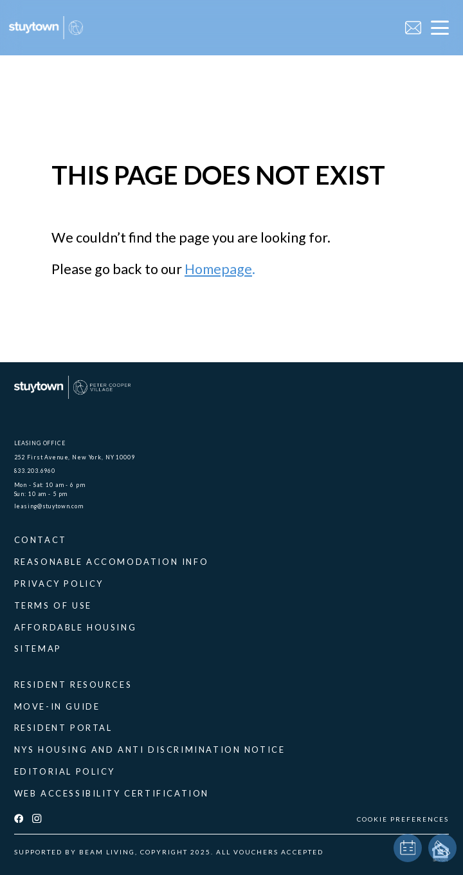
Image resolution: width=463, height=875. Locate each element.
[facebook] (18, 819)
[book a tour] (408, 848)
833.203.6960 (34, 470)
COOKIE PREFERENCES (403, 819)
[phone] (442, 848)
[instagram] (36, 819)
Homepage (218, 269)
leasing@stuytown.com (49, 506)
